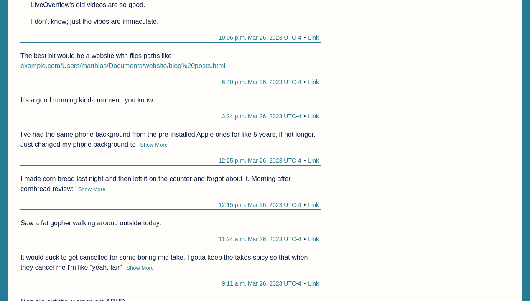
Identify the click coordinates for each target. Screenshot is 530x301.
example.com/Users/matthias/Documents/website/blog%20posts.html (122, 65)
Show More (154, 145)
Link (313, 37)
